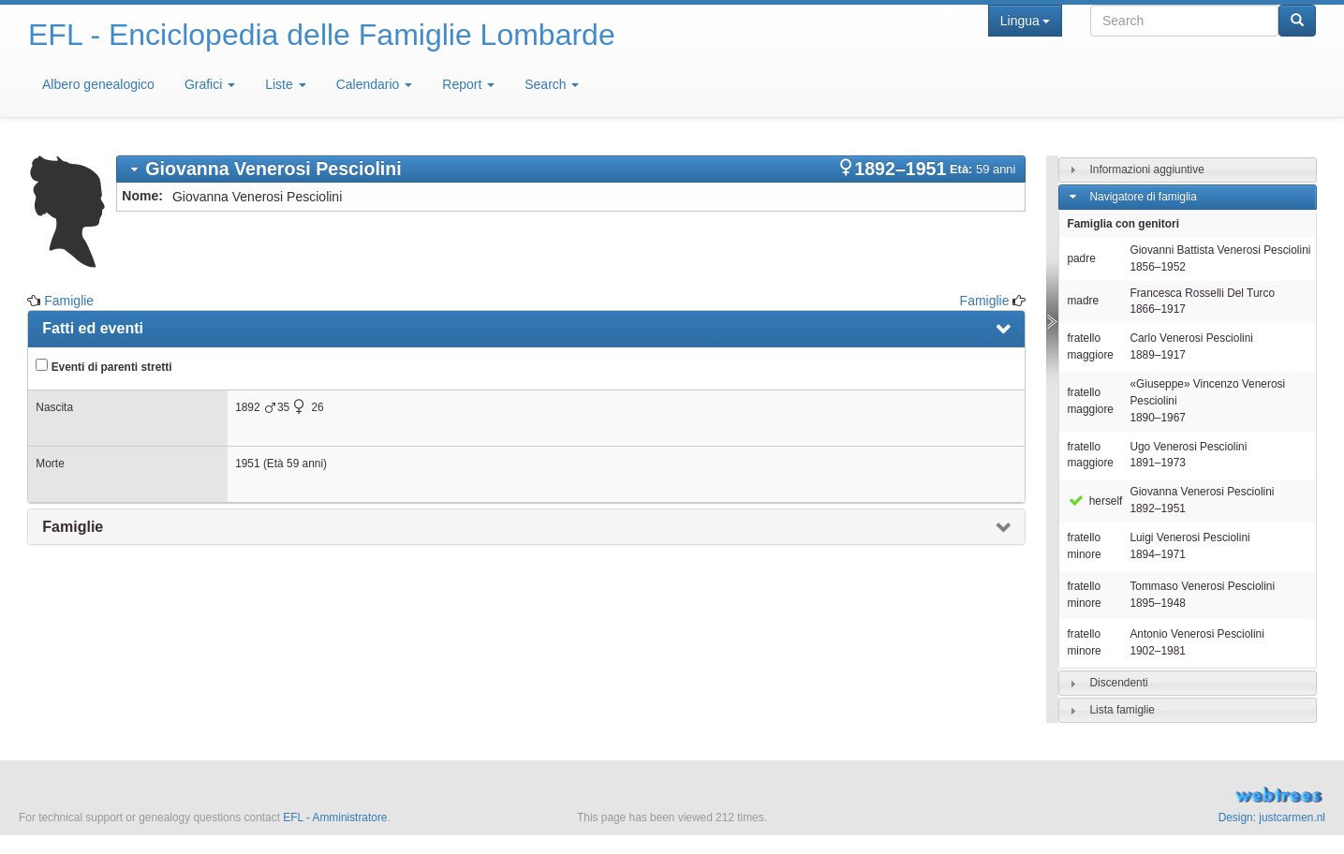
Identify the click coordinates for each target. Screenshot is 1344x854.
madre (1083, 300)
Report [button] (468, 84)
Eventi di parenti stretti (103, 366)
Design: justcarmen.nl (1271, 817)
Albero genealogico (98, 84)
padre (1081, 258)
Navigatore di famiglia (1143, 196)
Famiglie (69, 300)
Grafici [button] (210, 84)
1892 (247, 407)
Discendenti (1119, 682)
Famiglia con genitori (1123, 223)
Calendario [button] (374, 84)
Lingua (1025, 20)
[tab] (571, 169)
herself (1094, 501)
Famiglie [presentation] (72, 527)
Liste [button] (285, 84)
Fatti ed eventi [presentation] (92, 328)
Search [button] (551, 84)
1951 (247, 463)
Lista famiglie (1122, 709)
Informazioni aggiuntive (1147, 169)
